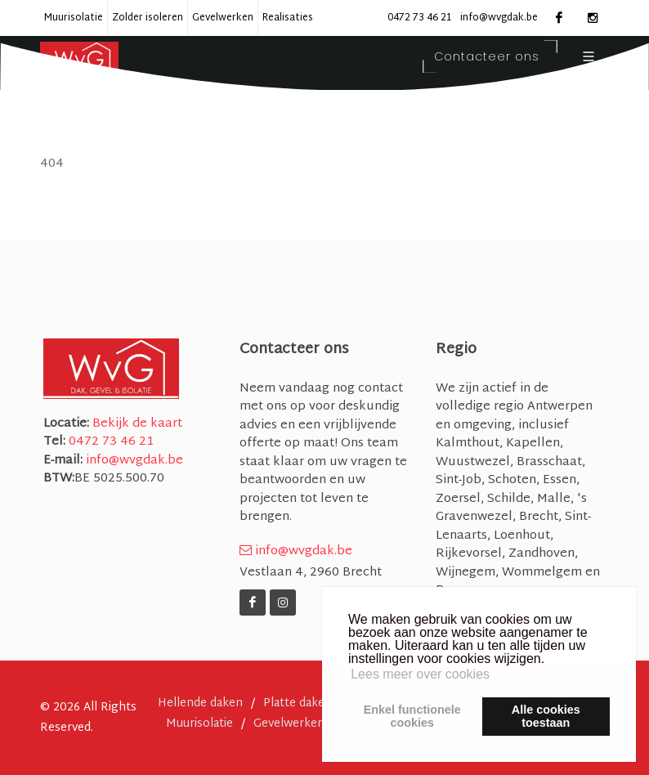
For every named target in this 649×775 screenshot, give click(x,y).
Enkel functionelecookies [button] (412, 716)
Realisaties (287, 18)
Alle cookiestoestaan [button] (546, 716)
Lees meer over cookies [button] (420, 674)
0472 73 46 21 (419, 18)
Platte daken (297, 703)
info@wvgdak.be (499, 18)
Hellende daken (200, 703)
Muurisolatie (73, 18)
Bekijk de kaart (135, 424)
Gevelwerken (222, 18)
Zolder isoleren (147, 18)
